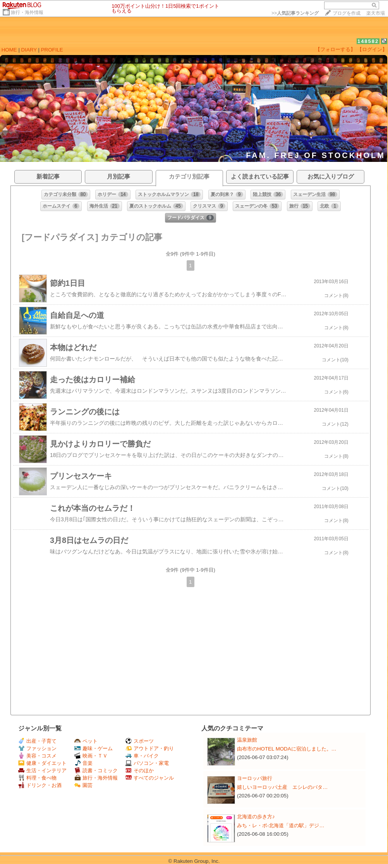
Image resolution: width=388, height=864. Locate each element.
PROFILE (52, 50)
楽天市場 (375, 13)
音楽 (83, 763)
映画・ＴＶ (91, 756)
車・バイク (142, 756)
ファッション (37, 748)
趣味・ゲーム (93, 748)
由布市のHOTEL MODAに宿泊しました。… (286, 749)
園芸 (83, 785)
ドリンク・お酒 (40, 785)
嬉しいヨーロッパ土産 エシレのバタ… (282, 787)
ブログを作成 (347, 13)
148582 (368, 41)
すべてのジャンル (149, 778)
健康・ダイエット (42, 763)
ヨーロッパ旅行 (254, 778)
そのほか (139, 770)
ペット (86, 741)
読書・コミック (96, 770)
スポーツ (139, 741)
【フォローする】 (335, 49)
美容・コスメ (37, 756)
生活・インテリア (42, 770)
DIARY (29, 50)
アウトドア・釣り (149, 748)
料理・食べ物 (37, 778)
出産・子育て (37, 741)
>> (295, 13)
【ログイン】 (372, 49)
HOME (9, 50)
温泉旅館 (247, 740)
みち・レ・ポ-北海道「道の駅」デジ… (280, 825)
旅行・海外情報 (27, 12)
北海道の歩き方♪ (256, 816)
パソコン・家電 (147, 763)
